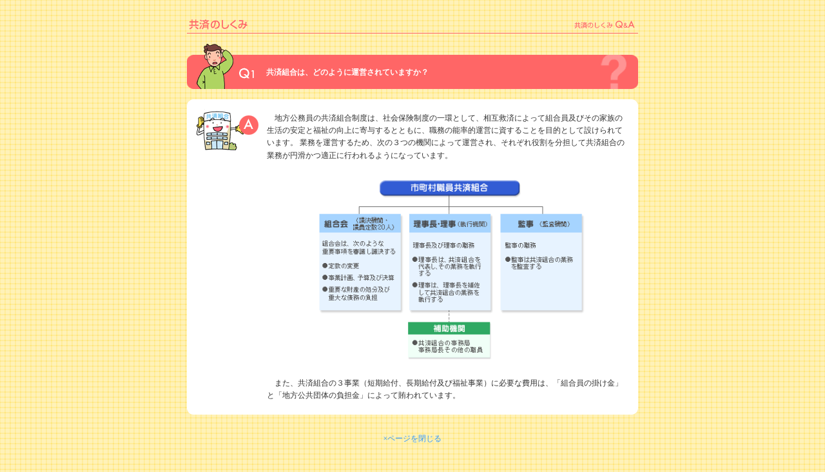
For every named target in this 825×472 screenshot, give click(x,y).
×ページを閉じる (412, 438)
